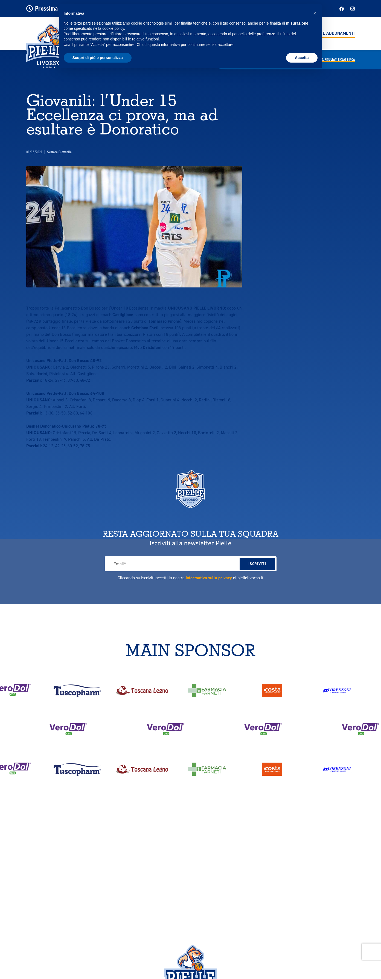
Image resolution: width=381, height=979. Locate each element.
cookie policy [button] (113, 28)
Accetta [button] (302, 57)
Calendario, (331, 59)
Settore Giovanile (59, 152)
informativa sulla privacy (209, 578)
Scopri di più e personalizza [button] (97, 57)
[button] (314, 13)
